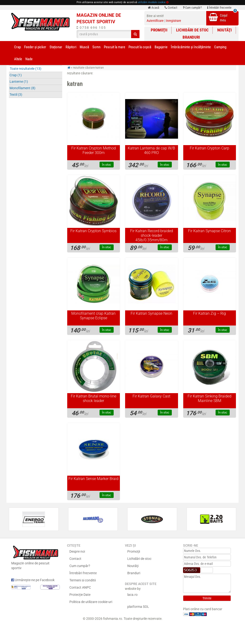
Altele (18, 59)
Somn (96, 47)
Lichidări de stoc (192, 30)
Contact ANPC (80, 587)
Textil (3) (16, 94)
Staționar (56, 47)
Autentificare (155, 21)
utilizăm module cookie (152, 2)
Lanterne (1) (19, 81)
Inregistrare (173, 21)
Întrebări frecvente (219, 7)
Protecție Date (79, 595)
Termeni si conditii (82, 580)
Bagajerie (161, 47)
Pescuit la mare (114, 47)
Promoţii (159, 30)
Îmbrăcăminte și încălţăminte (191, 47)
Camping (220, 47)
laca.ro (132, 595)
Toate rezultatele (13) (25, 69)
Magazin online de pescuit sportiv (35, 557)
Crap (17, 47)
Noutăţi (224, 30)
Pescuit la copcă (139, 47)
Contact (171, 7)
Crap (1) (16, 75)
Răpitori (71, 47)
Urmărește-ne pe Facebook (33, 580)
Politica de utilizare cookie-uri (90, 602)
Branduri (191, 37)
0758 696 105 (91, 28)
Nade (29, 59)
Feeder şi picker (35, 47)
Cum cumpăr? (192, 7)
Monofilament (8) (22, 88)
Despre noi (77, 551)
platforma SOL (138, 607)
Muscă (84, 47)
